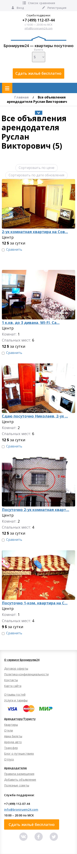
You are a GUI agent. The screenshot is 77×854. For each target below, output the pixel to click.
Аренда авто (13, 742)
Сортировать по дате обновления (36, 175)
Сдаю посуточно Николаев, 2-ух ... (35, 416)
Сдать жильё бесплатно (38, 73)
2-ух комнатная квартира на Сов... (35, 231)
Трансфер (11, 748)
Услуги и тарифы (16, 700)
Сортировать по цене (36, 167)
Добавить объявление (20, 780)
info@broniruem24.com (39, 28)
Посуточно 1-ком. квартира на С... (35, 603)
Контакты (11, 680)
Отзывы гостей (14, 694)
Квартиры (11, 725)
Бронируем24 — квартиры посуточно (38, 42)
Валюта (38, 55)
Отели (8, 730)
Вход (17, 8)
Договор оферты (16, 668)
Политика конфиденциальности (26, 674)
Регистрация (53, 8)
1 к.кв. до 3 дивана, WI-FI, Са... (31, 322)
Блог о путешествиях (19, 754)
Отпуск (9, 759)
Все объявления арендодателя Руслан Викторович (37, 99)
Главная (21, 97)
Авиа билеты (13, 736)
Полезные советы (16, 785)
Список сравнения (38, 3)
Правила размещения (19, 774)
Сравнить (14, 249)
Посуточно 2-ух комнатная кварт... (35, 509)
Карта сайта (12, 686)
